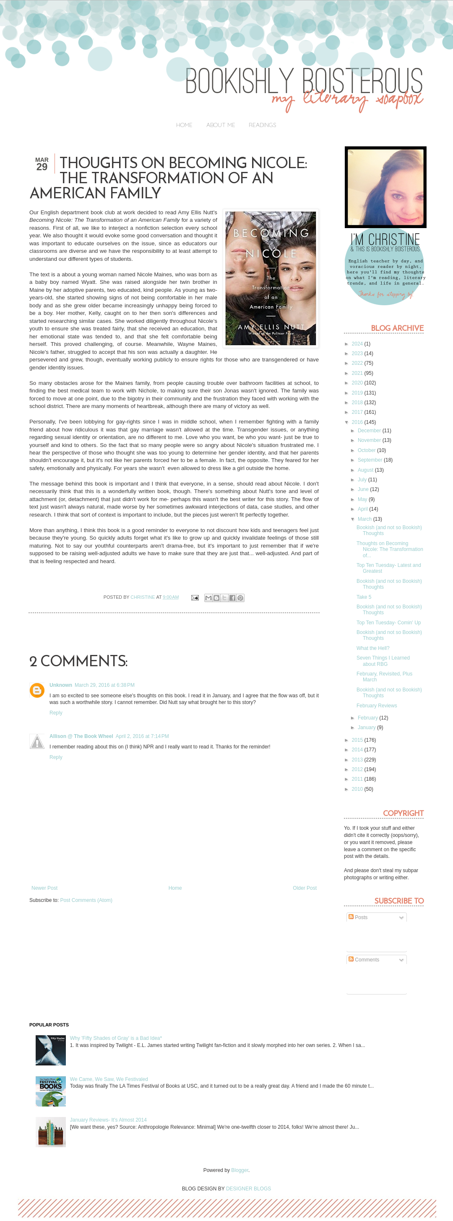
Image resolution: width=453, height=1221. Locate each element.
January (367, 727)
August (366, 470)
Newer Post (44, 888)
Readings (262, 125)
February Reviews (377, 706)
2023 (358, 353)
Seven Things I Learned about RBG (383, 661)
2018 (358, 402)
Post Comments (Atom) (86, 900)
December (370, 431)
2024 (358, 344)
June (364, 489)
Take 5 (364, 597)
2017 (358, 412)
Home (184, 125)
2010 (358, 789)
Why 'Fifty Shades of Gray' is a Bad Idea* (116, 1038)
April (363, 509)
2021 (358, 373)
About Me (220, 125)
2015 (358, 740)
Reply (55, 713)
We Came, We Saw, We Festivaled (109, 1079)
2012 (358, 769)
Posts (358, 917)
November (370, 440)
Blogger (239, 1170)
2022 (358, 363)
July (363, 480)
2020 (358, 383)
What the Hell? (373, 648)
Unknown (60, 685)
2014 (358, 750)
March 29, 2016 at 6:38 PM (105, 685)
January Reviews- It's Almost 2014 (108, 1120)
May (363, 499)
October (367, 450)
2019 (358, 393)
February (368, 718)
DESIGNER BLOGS (248, 1189)
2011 (358, 779)
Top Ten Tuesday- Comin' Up (389, 623)
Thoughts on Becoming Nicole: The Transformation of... (390, 549)
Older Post (305, 888)
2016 (358, 422)
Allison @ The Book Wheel (81, 736)
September (371, 460)
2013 (358, 760)
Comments (364, 960)
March (365, 519)
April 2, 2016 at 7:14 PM (142, 736)
